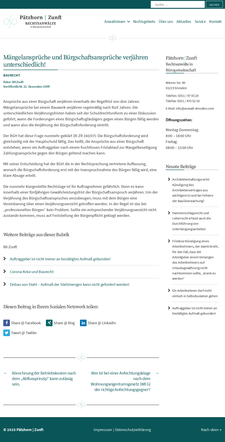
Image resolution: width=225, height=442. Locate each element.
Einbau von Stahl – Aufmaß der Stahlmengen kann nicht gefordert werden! (69, 284)
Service (200, 21)
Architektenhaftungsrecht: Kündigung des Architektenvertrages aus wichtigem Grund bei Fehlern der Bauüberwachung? (192, 190)
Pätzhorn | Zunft (30, 429)
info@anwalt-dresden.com (195, 108)
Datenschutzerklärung (133, 429)
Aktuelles (183, 21)
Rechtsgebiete (144, 21)
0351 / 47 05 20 (188, 95)
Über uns (166, 21)
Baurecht (11, 75)
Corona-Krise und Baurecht (31, 271)
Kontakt (215, 21)
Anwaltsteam (114, 21)
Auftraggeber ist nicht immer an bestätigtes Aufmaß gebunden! (60, 258)
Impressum (103, 429)
